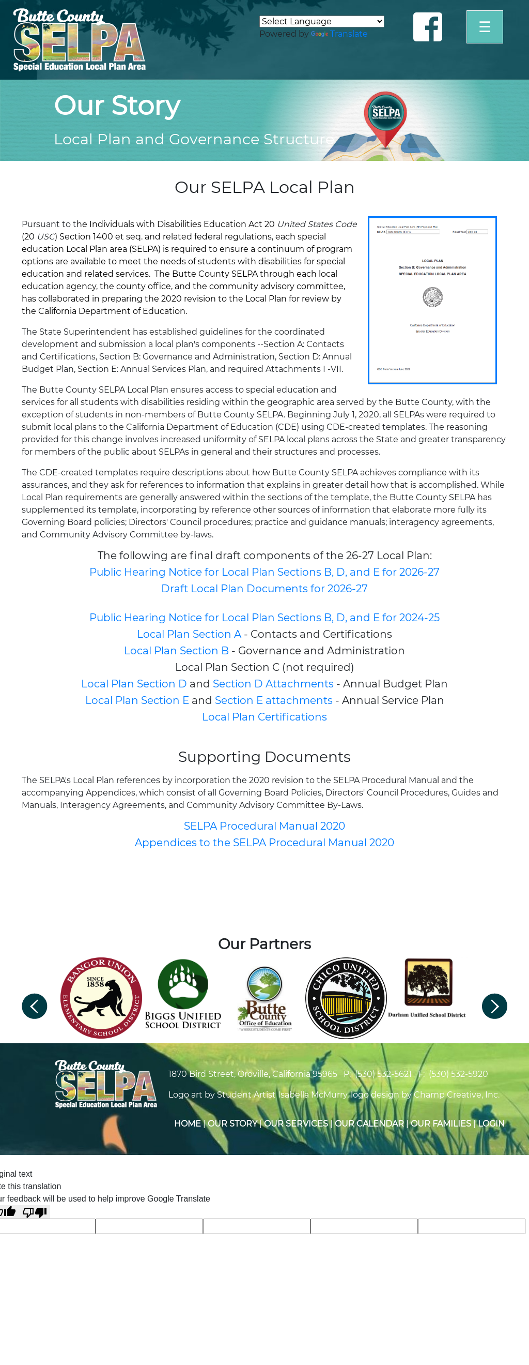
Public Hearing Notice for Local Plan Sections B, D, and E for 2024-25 (264, 617)
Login (491, 1124)
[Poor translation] (34, 1212)
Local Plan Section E (137, 700)
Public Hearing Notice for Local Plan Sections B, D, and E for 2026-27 (264, 572)
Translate (339, 34)
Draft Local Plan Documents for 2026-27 (264, 588)
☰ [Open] (484, 27)
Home (187, 1124)
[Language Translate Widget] (321, 21)
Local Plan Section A (189, 634)
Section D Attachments (273, 684)
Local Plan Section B (177, 650)
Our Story (232, 1124)
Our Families (441, 1124)
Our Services (296, 1124)
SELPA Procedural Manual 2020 (264, 826)
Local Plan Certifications (264, 717)
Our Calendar (369, 1124)
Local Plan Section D (134, 684)
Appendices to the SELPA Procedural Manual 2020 (264, 842)
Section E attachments (274, 700)
